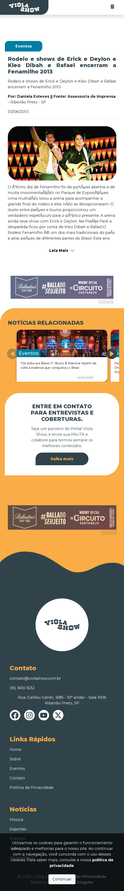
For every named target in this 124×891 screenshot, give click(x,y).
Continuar (62, 879)
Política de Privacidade (32, 787)
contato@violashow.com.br (35, 678)
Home (15, 749)
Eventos (17, 768)
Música (16, 819)
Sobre (15, 759)
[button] (111, 354)
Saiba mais (62, 459)
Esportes (18, 829)
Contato (17, 778)
